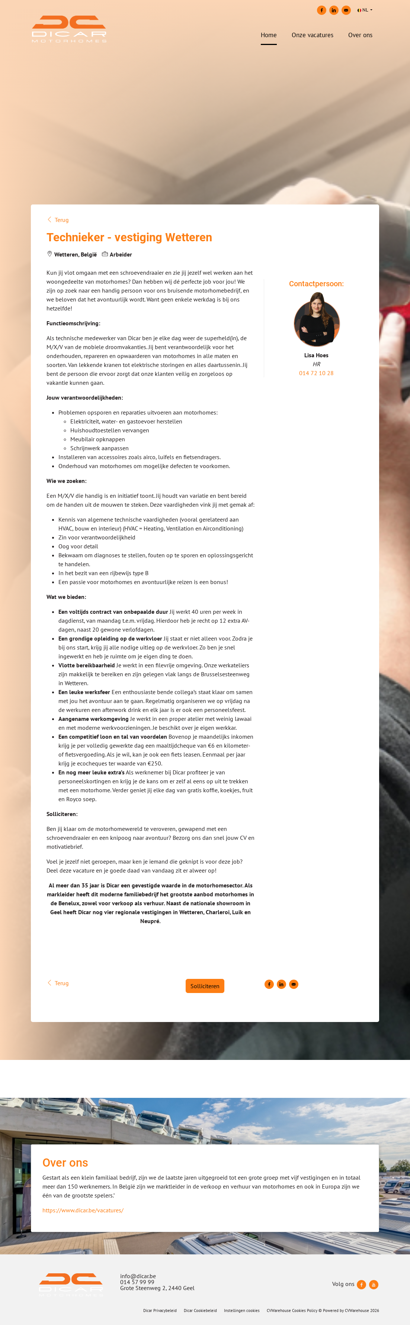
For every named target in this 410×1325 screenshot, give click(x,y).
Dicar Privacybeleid (160, 1310)
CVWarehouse (357, 1310)
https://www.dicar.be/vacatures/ (83, 1210)
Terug (58, 220)
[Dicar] (71, 1284)
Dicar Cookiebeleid (200, 1310)
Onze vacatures (312, 35)
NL (363, 10)
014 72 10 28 (316, 373)
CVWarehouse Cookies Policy (292, 1310)
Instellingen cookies (242, 1310)
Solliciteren (205, 986)
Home (269, 35)
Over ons (360, 35)
